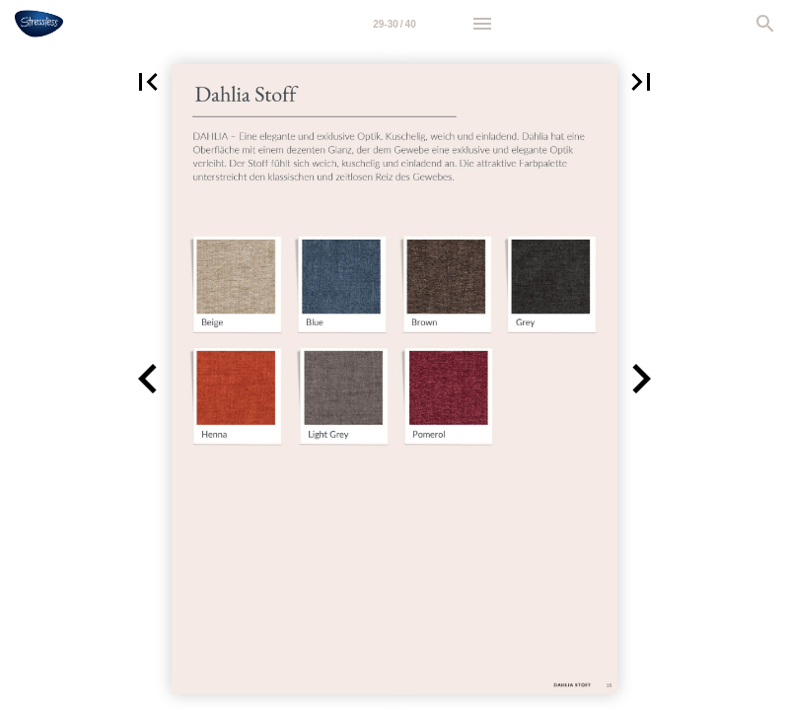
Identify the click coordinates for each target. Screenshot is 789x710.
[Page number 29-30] (394, 23)
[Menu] (482, 23)
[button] (148, 82)
